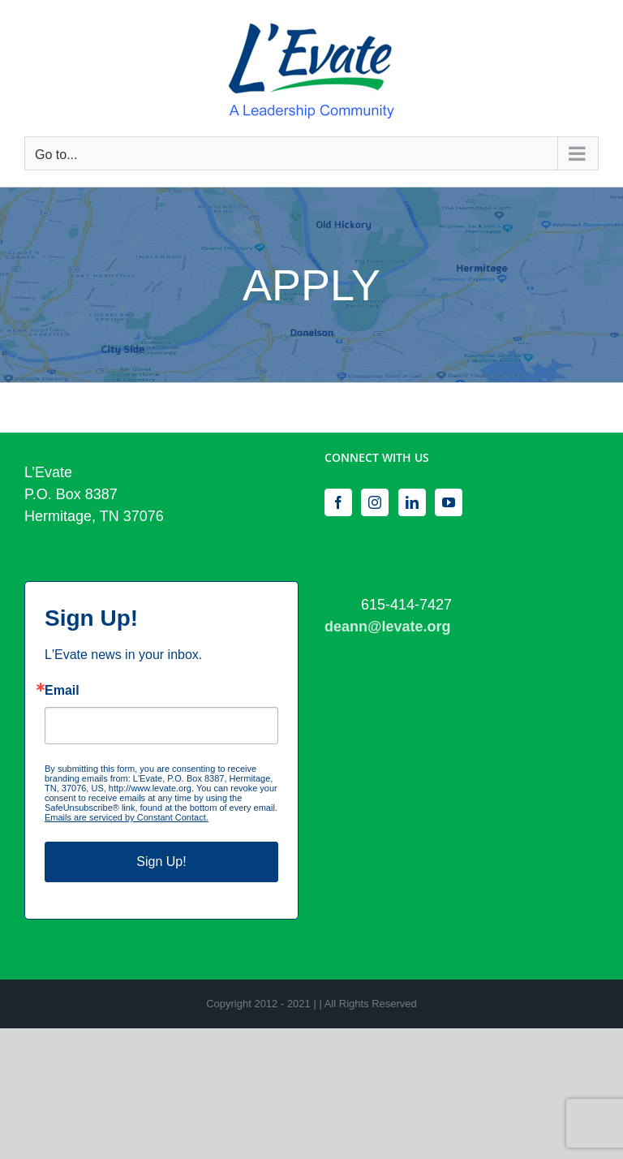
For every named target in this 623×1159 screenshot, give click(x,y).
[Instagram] (375, 502)
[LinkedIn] (412, 502)
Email (62, 690)
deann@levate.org (387, 626)
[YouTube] (448, 502)
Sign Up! (161, 861)
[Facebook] (338, 502)
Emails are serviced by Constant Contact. (126, 817)
